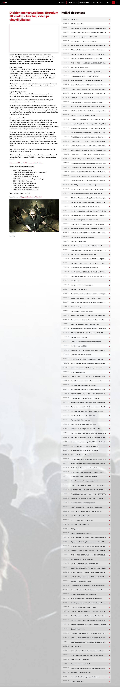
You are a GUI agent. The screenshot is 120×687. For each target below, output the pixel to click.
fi (113, 2)
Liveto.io (30, 197)
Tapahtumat (72, 2)
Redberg (94, 2)
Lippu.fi (23, 197)
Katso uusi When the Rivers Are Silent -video (26, 163)
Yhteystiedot (105, 2)
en (117, 2)
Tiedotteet (84, 2)
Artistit (62, 2)
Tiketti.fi (38, 197)
